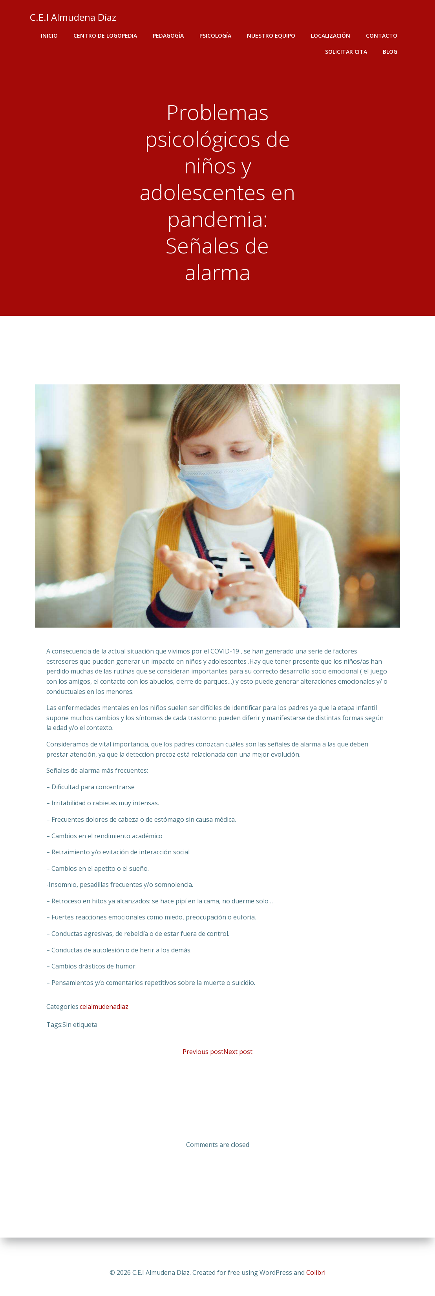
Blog (391, 51)
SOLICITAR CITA (347, 51)
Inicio (50, 35)
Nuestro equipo (272, 35)
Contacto (382, 35)
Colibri (315, 1272)
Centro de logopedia (106, 35)
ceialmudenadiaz (104, 1010)
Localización (331, 35)
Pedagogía (169, 35)
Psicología (216, 35)
